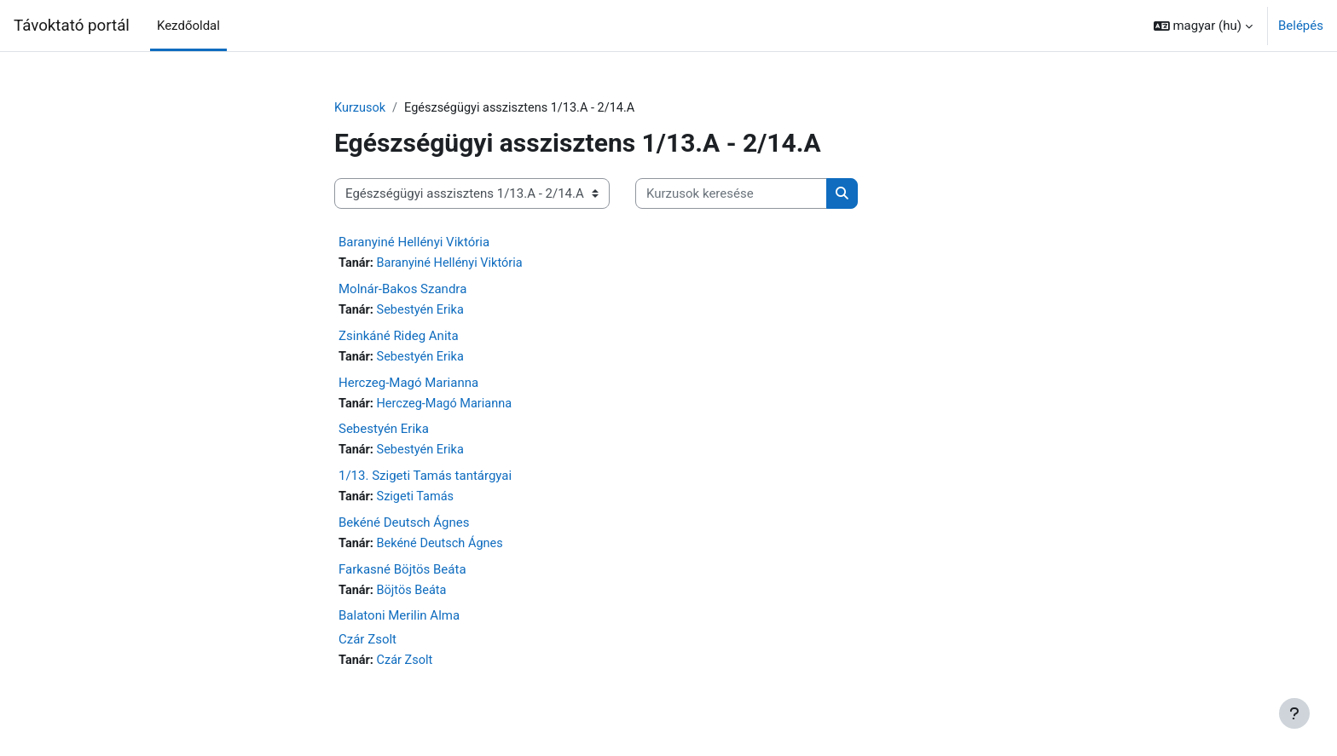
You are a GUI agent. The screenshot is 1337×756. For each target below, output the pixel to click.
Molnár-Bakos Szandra (402, 290)
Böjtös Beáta (414, 595)
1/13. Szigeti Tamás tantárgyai (425, 480)
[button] (1203, 25)
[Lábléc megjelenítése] (1294, 713)
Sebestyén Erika (423, 312)
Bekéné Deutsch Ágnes (404, 526)
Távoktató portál (72, 25)
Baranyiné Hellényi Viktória (414, 243)
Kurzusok (360, 108)
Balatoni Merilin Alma (399, 621)
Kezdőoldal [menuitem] (188, 25)
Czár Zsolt (367, 645)
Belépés (1300, 25)
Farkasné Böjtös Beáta (402, 574)
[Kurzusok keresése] (731, 195)
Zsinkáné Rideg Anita (399, 337)
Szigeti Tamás (418, 501)
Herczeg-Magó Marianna (408, 385)
